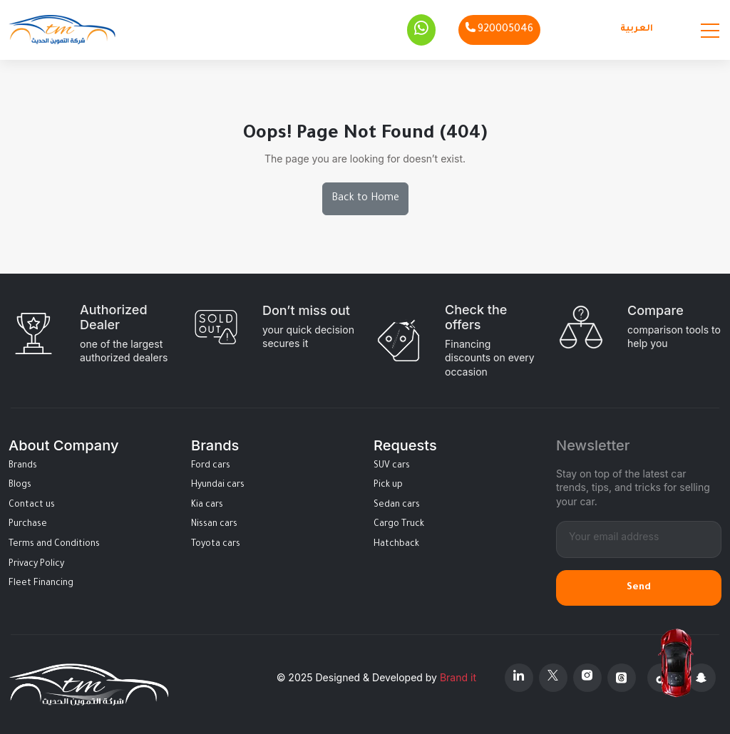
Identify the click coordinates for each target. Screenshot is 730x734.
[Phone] (499, 30)
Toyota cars (215, 544)
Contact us (32, 505)
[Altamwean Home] (62, 29)
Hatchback (396, 544)
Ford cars (210, 466)
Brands (23, 466)
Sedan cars (397, 505)
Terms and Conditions (54, 544)
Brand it (458, 677)
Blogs (20, 485)
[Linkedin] (519, 677)
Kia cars (207, 505)
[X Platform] (553, 677)
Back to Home (365, 199)
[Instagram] (587, 677)
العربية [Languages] (636, 29)
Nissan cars (214, 524)
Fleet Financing (41, 584)
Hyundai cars (218, 485)
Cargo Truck (399, 524)
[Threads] (621, 677)
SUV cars (392, 466)
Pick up (388, 485)
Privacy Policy (36, 564)
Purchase (28, 524)
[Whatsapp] (421, 30)
